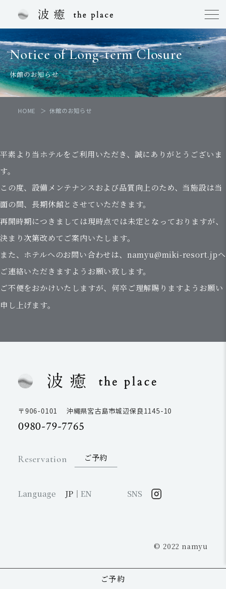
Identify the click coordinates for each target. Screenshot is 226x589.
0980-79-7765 (51, 426)
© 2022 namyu (181, 546)
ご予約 (113, 578)
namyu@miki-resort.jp (172, 254)
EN (86, 493)
